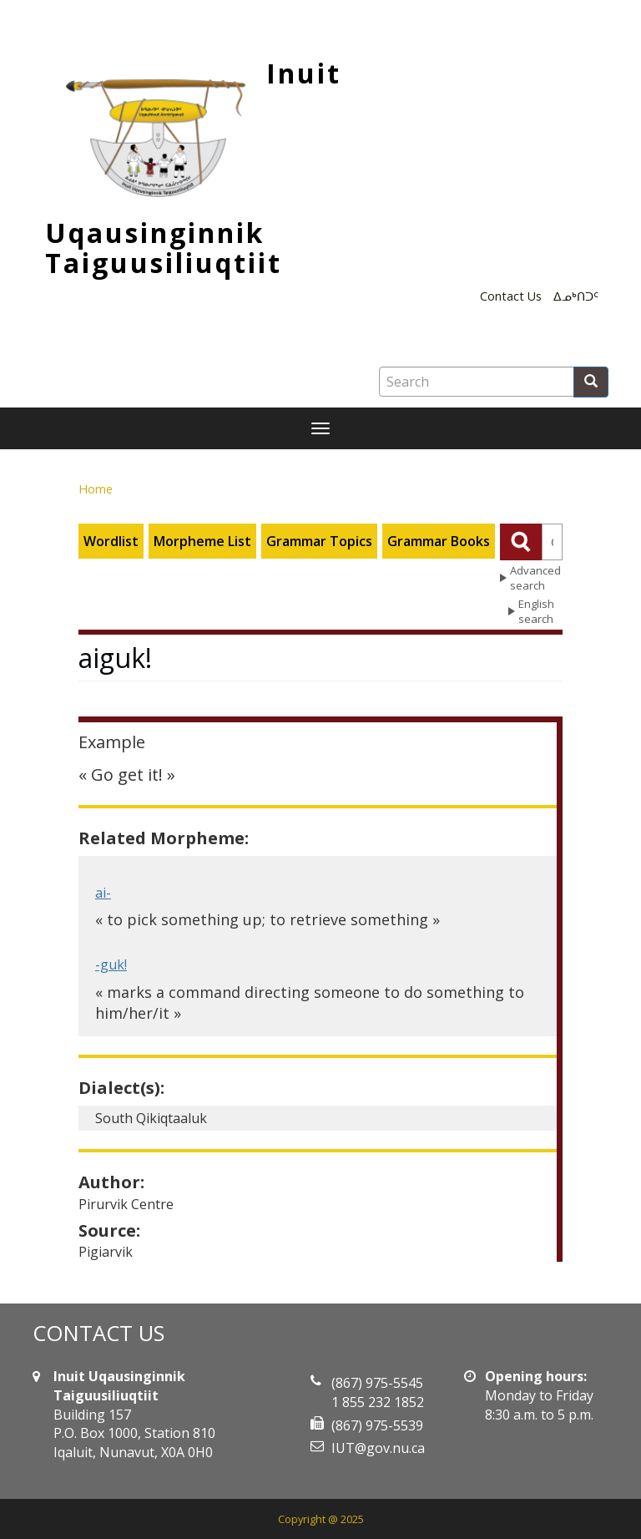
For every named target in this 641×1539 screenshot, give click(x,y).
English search (536, 611)
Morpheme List (202, 541)
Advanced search (535, 578)
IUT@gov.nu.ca (378, 1448)
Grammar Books (438, 541)
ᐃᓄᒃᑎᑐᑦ (575, 296)
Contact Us (511, 296)
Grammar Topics (319, 541)
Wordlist (111, 541)
